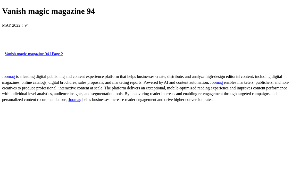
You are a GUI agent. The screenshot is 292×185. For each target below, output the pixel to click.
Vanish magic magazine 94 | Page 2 (34, 54)
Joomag (9, 76)
